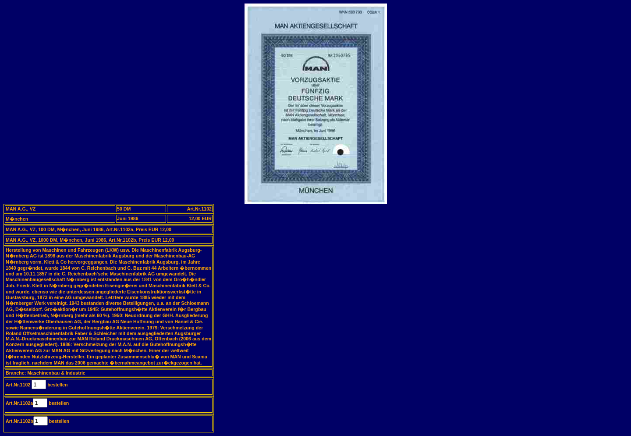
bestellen (56, 384)
